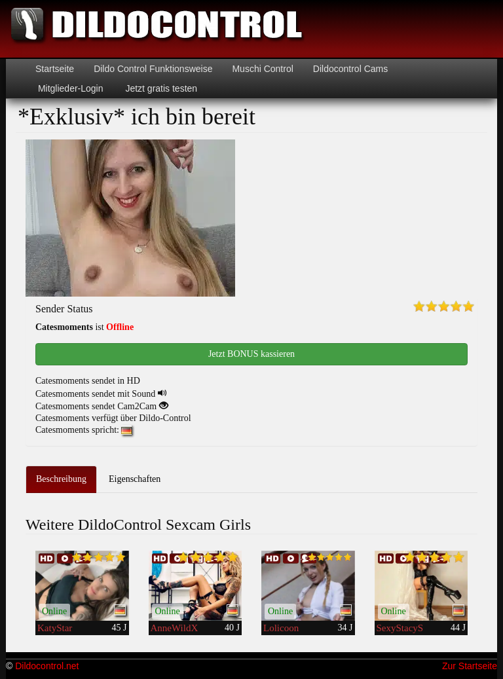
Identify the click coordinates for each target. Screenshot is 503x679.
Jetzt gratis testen (160, 88)
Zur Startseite (469, 666)
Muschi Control (262, 69)
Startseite (54, 69)
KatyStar (54, 628)
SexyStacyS (400, 628)
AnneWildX (174, 628)
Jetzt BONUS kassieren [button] (251, 354)
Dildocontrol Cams (350, 69)
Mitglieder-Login (69, 88)
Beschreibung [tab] (61, 479)
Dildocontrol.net (47, 666)
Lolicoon (281, 628)
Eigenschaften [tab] (134, 479)
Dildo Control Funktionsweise (153, 69)
